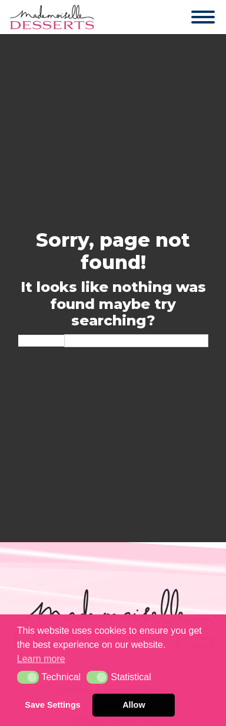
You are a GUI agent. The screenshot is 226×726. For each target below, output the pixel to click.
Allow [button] (133, 705)
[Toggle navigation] (192, 17)
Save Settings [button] (52, 705)
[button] (28, 677)
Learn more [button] (41, 659)
